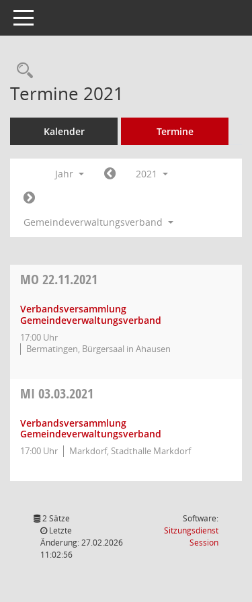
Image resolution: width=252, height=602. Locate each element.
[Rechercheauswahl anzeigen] (21, 71)
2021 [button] (152, 173)
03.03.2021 (56, 393)
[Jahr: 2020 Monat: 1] (110, 174)
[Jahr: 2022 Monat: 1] (29, 198)
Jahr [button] (69, 173)
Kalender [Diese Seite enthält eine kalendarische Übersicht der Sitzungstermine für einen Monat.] (64, 131)
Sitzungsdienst (191, 536)
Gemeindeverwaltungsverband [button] (98, 222)
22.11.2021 (58, 279)
